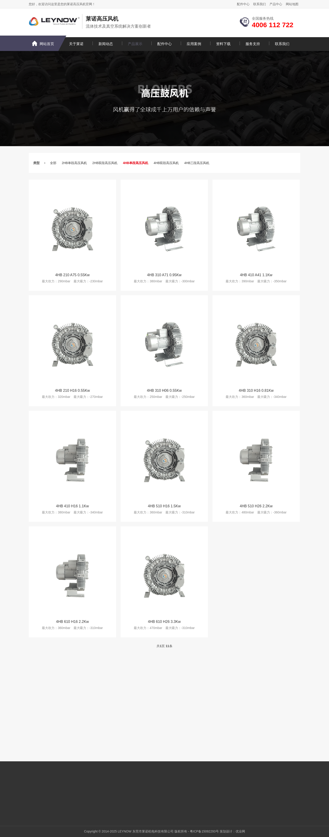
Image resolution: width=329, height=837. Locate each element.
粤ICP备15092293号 (204, 831)
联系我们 (259, 4)
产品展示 (135, 44)
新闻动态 (105, 44)
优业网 (240, 831)
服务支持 (253, 44)
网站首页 (47, 44)
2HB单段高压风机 (74, 163)
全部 (53, 163)
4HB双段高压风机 (166, 163)
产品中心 (275, 4)
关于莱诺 (76, 44)
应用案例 (194, 44)
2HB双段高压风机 (104, 163)
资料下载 (223, 44)
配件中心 (243, 4)
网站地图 (292, 4)
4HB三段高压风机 (196, 163)
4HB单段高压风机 (135, 163)
